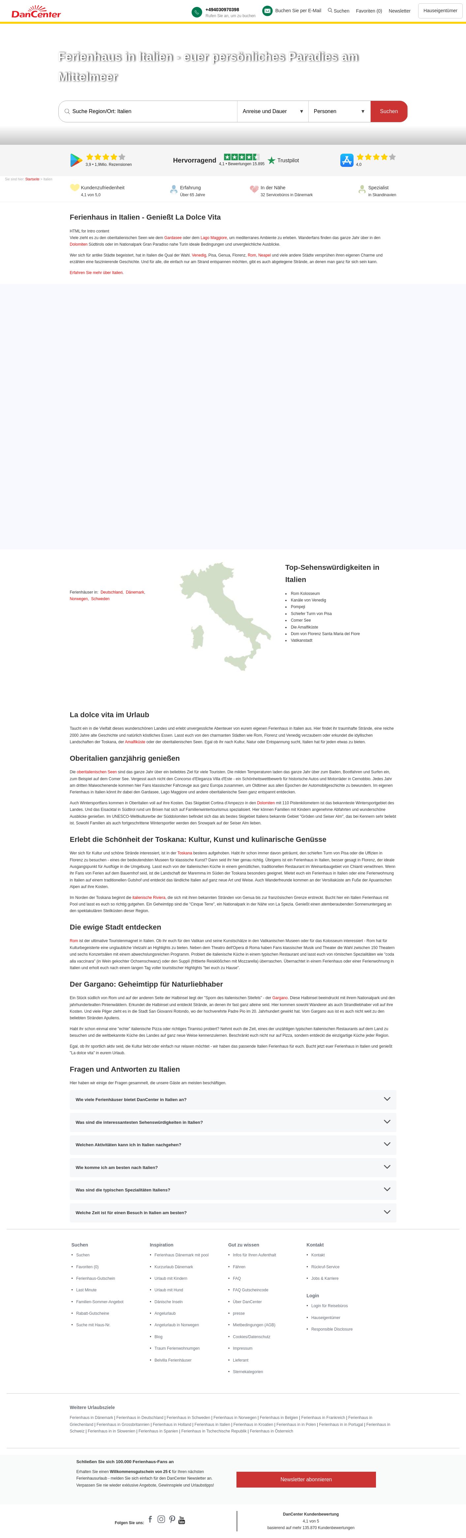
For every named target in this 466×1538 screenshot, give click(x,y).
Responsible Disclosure (332, 1329)
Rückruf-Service (325, 1267)
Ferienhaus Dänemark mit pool (182, 1255)
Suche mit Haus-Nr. (93, 1325)
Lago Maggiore (214, 237)
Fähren (239, 1267)
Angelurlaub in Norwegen (177, 1325)
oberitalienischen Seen (97, 772)
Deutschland (112, 592)
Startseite (32, 179)
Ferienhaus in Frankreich (323, 1417)
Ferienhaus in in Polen (296, 1424)
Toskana (184, 853)
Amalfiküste (135, 742)
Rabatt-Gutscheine (92, 1313)
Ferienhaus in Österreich (271, 1431)
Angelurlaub (165, 1313)
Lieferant (240, 1360)
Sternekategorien (248, 1371)
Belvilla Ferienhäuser (173, 1360)
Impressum (242, 1348)
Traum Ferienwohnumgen (177, 1348)
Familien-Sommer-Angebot (99, 1302)
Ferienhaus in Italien (212, 1424)
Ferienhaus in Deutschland (140, 1417)
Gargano (280, 998)
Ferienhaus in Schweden (188, 1417)
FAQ (237, 1278)
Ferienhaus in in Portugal (341, 1424)
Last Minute (86, 1290)
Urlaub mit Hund (169, 1290)
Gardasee (173, 237)
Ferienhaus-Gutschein (95, 1278)
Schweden (100, 599)
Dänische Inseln (169, 1302)
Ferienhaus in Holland (172, 1424)
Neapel (264, 255)
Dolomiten (79, 244)
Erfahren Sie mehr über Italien (96, 272)
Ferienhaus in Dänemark (91, 1417)
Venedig (199, 255)
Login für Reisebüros (329, 1306)
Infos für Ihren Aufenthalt (254, 1255)
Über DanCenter (247, 1302)
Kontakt (318, 1255)
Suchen (338, 11)
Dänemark (135, 592)
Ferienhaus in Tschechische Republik (214, 1431)
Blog (159, 1337)
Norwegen (79, 599)
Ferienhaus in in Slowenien (111, 1431)
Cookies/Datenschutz (251, 1337)
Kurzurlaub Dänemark (174, 1267)
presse (239, 1313)
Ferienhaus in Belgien (279, 1417)
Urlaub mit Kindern (171, 1278)
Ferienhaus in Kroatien (253, 1424)
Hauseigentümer (440, 10)
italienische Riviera (148, 897)
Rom (252, 255)
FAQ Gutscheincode (250, 1290)
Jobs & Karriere (325, 1278)
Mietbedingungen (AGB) (254, 1325)
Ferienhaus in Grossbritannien (123, 1424)
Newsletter (400, 11)
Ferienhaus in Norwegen (235, 1417)
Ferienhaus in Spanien (158, 1431)
